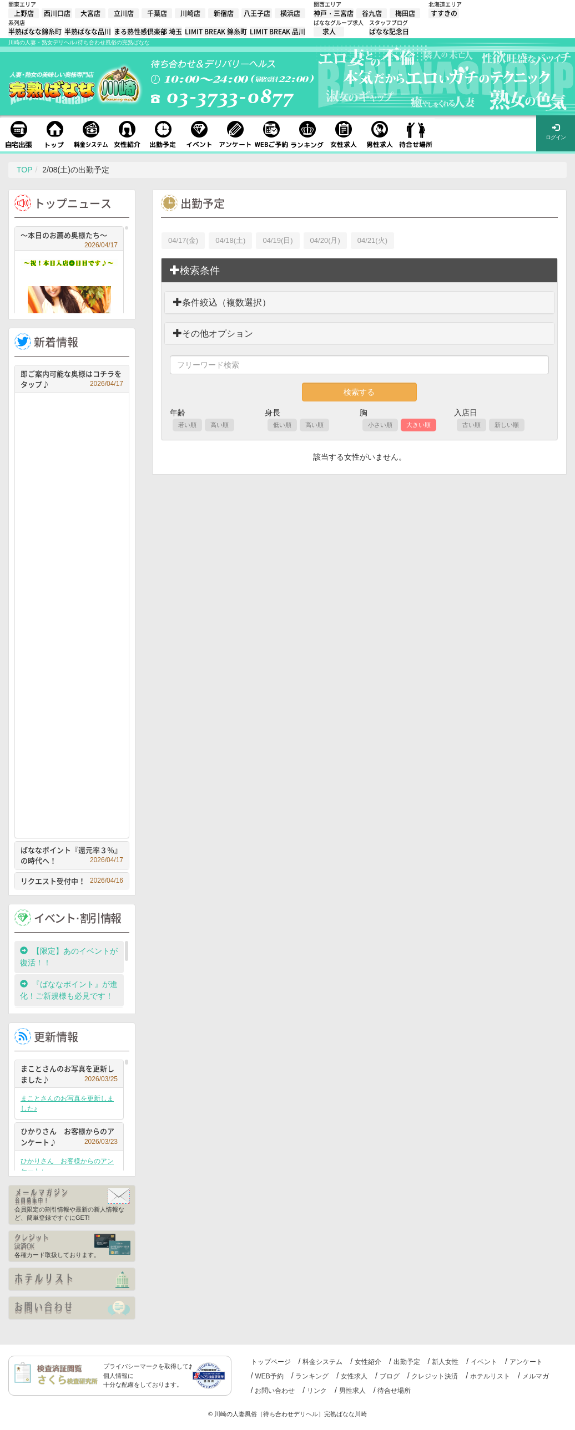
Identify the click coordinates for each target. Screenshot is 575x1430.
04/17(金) (183, 240)
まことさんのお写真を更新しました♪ (69, 1074)
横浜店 (290, 13)
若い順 (187, 424)
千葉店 (157, 13)
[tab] (359, 270)
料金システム (322, 1362)
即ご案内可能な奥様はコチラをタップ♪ (72, 379)
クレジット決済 (434, 1376)
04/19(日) (277, 240)
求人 (329, 32)
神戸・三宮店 (334, 13)
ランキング (312, 1376)
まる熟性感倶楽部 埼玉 (148, 32)
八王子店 (257, 13)
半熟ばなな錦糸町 (35, 32)
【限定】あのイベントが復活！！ (69, 956)
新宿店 (224, 13)
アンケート (526, 1362)
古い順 (471, 424)
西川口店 (57, 13)
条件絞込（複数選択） (222, 302)
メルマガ (535, 1376)
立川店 (124, 13)
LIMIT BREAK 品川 (277, 32)
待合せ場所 (394, 1391)
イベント (484, 1362)
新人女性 (445, 1362)
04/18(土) (230, 240)
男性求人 (352, 1391)
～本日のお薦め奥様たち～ (69, 236)
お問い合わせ (275, 1391)
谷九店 (372, 13)
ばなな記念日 (389, 32)
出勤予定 (407, 1362)
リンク (317, 1391)
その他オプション (213, 333)
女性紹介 (368, 1362)
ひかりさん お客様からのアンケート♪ (69, 1136)
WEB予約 (269, 1376)
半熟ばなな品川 (87, 32)
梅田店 (405, 13)
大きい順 (418, 424)
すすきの (444, 13)
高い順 (219, 424)
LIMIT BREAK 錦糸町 (216, 32)
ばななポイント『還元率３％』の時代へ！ (72, 855)
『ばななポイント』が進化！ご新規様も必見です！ (69, 990)
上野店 (24, 13)
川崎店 (190, 13)
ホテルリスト (490, 1376)
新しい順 (507, 424)
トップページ (271, 1362)
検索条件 (195, 270)
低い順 (282, 424)
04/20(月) (325, 240)
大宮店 (90, 13)
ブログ (390, 1376)
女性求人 (354, 1376)
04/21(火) (372, 240)
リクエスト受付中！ (72, 881)
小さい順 (380, 424)
